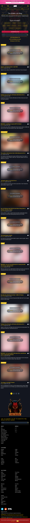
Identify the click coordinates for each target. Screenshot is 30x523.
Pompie (2, 492)
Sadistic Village (18, 490)
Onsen (16, 461)
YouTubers (25, 25)
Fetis (2, 477)
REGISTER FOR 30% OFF (15, 2)
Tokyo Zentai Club (4, 497)
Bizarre (2, 452)
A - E (16, 428)
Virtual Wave (3, 501)
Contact (2, 441)
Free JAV (13, 418)
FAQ (1, 428)
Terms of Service (4, 432)
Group (2, 458)
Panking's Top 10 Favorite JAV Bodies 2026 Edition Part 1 (12, 324)
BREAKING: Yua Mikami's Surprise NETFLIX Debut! (11, 123)
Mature (2, 464)
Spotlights (11, 28)
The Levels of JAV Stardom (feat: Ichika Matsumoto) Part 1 (13, 153)
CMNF (16, 450)
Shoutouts (13, 420)
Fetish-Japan (3, 479)
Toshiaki (2, 498)
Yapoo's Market (3, 504)
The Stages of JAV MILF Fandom (8, 382)
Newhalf (16, 459)
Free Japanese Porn (20, 418)
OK (17, 521)
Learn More (13, 521)
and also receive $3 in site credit (15, 53)
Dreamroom (3, 476)
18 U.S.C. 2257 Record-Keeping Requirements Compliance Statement (12, 515)
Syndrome (3, 181)
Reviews (3, 188)
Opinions (8, 25)
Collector (2, 473)
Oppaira (3, 383)
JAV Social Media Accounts (15, 39)
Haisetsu (16, 476)
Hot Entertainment (18, 479)
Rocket (16, 489)
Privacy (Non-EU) (4, 439)
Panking (3, 325)
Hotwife (2, 459)
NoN (2, 485)
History (19, 25)
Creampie (16, 452)
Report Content (3, 436)
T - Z (16, 432)
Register (11, 52)
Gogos (16, 473)
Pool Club (16, 483)
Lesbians (2, 461)
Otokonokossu (3, 489)
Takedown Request (4, 437)
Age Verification (4, 430)
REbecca (16, 488)
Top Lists (4, 73)
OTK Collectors (3, 488)
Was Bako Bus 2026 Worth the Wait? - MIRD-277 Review (12, 294)
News (4, 25)
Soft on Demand (18, 492)
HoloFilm (16, 477)
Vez (2, 154)
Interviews (14, 25)
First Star (2, 480)
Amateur (2, 449)
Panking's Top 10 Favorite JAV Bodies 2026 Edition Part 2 (12, 94)
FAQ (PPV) (3, 429)
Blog (25, 418)
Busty (2, 455)
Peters (2, 490)
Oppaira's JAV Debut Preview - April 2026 (9, 66)
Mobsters (2, 483)
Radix (16, 485)
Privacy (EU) (3, 440)
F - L (16, 429)
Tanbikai (2, 495)
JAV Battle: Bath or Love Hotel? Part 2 (9, 180)
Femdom (16, 455)
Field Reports (18, 28)
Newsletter (8, 418)
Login (8, 8)
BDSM (2, 450)
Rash (16, 486)
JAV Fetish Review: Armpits (6, 235)
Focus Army (17, 472)
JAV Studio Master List (15, 37)
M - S (16, 430)
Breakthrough (3, 453)
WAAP (2, 502)
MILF (16, 458)
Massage (2, 462)
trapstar (3, 125)
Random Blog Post (15, 31)
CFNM (16, 449)
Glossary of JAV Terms (15, 40)
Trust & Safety (3, 433)
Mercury (16, 480)
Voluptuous (17, 462)
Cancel (2, 443)
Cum (16, 453)
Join (22, 8)
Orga (2, 486)
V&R (2, 499)
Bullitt (2, 472)
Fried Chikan (4, 296)
